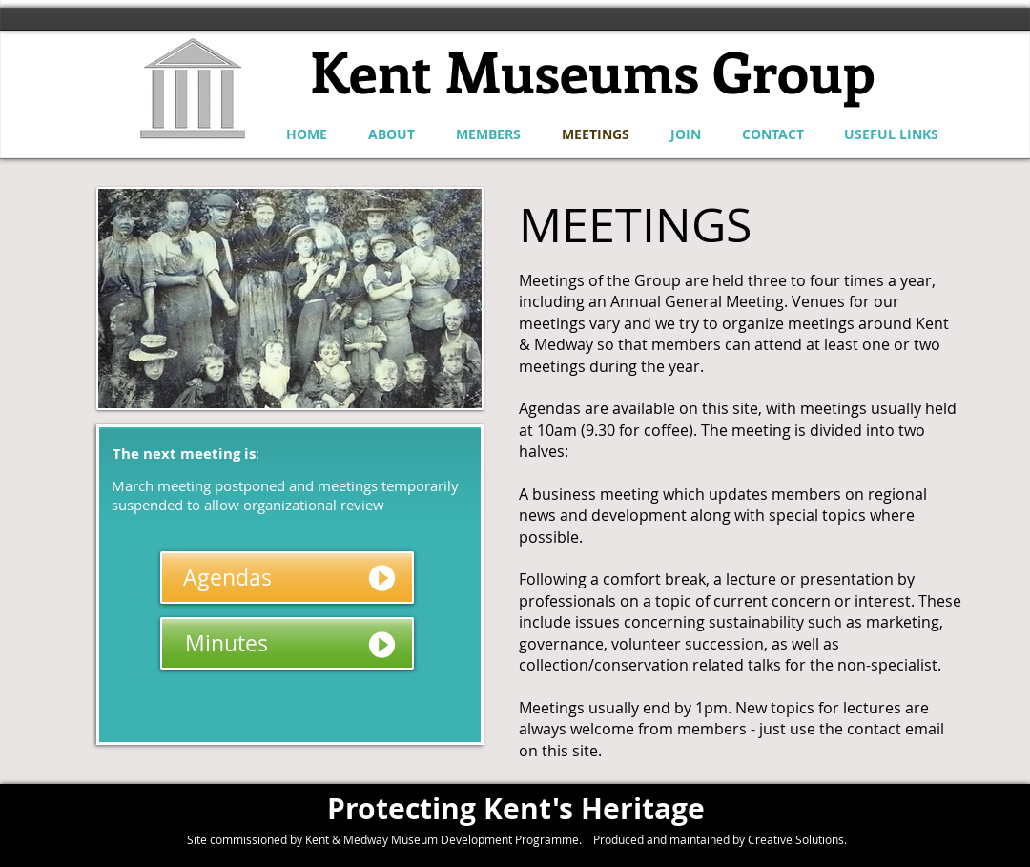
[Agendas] (287, 577)
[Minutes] (287, 643)
